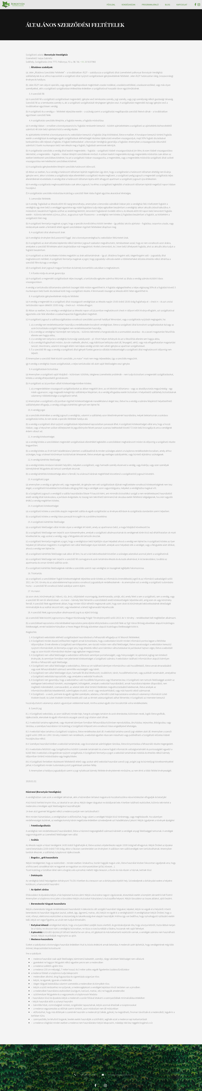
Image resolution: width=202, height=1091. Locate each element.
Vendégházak (128, 4)
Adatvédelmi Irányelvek (101, 1080)
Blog (167, 4)
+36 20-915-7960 (88, 1062)
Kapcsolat (181, 4)
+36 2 (83, 61)
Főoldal (111, 4)
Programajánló (150, 4)
